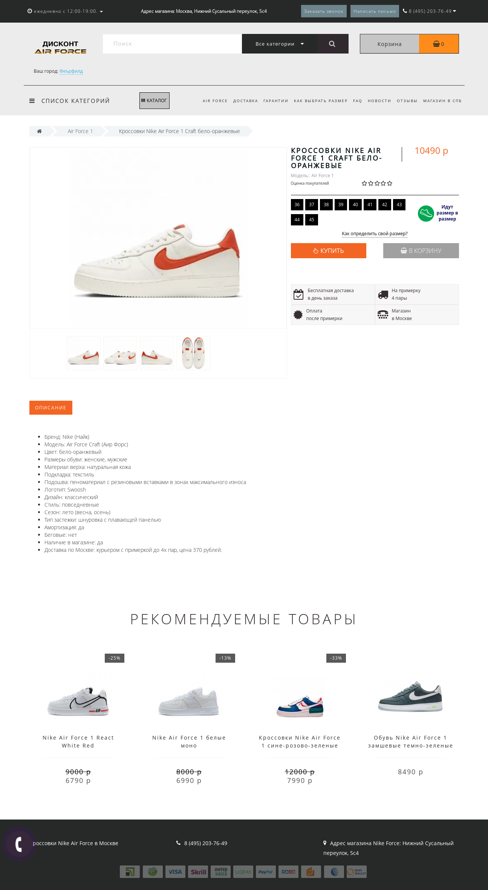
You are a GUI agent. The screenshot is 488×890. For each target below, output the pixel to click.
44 (297, 219)
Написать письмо (374, 11)
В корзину (421, 251)
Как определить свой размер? (375, 234)
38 (326, 204)
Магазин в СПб (442, 100)
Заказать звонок (324, 11)
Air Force (207, 100)
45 (311, 219)
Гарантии (270, 100)
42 (384, 204)
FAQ (354, 100)
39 (341, 204)
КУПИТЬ (332, 250)
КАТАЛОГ (154, 100)
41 (370, 204)
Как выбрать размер (316, 100)
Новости (377, 100)
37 (311, 204)
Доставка (238, 100)
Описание (51, 407)
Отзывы (405, 100)
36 (297, 204)
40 (355, 204)
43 (399, 204)
